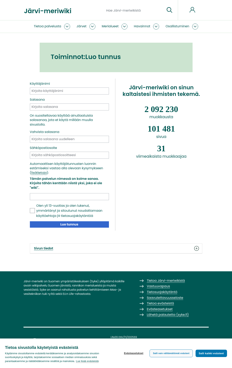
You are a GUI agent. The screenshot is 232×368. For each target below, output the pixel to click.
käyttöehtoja (46, 216)
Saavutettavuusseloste (165, 297)
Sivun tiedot (116, 248)
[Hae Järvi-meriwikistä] (134, 10)
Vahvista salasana (44, 132)
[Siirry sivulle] (169, 10)
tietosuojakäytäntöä (77, 216)
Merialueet (110, 26)
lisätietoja (39, 172)
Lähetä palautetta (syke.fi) (168, 314)
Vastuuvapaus (158, 286)
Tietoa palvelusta (47, 26)
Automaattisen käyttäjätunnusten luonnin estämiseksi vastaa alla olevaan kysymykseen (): (66, 168)
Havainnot (142, 26)
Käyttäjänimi (40, 84)
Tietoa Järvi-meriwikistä (166, 280)
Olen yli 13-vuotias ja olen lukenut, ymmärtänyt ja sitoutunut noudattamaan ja (69, 210)
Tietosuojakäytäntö (162, 292)
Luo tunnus (69, 224)
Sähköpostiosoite (43, 148)
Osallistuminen (177, 26)
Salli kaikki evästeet (211, 353)
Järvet (81, 26)
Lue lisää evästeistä (87, 361)
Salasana (37, 99)
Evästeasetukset (133, 353)
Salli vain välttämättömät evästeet (171, 353)
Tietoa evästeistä (160, 303)
